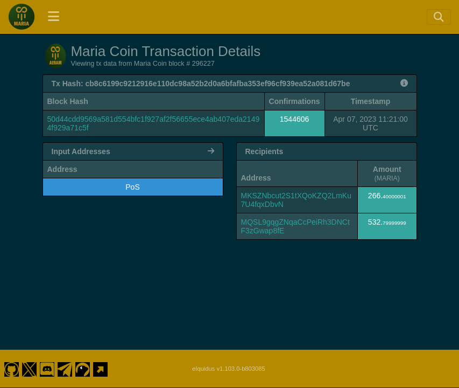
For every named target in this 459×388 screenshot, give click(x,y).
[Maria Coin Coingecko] (83, 368)
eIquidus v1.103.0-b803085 (228, 368)
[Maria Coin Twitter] (29, 368)
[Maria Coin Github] (11, 368)
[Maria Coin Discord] (47, 368)
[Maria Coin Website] (101, 368)
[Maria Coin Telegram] (65, 368)
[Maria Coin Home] (21, 16)
